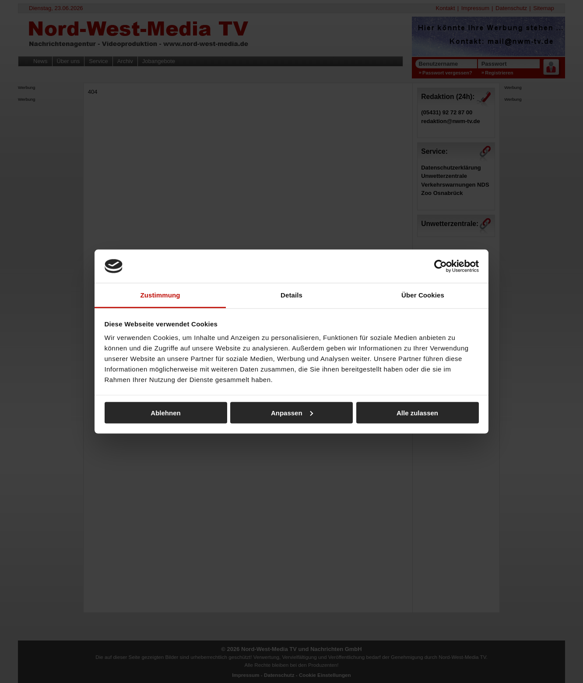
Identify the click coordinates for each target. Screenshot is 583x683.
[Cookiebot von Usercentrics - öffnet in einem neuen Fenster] (440, 265)
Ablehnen (165, 412)
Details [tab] (291, 295)
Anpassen (292, 412)
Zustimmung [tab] (160, 295)
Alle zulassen (417, 412)
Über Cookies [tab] (422, 295)
